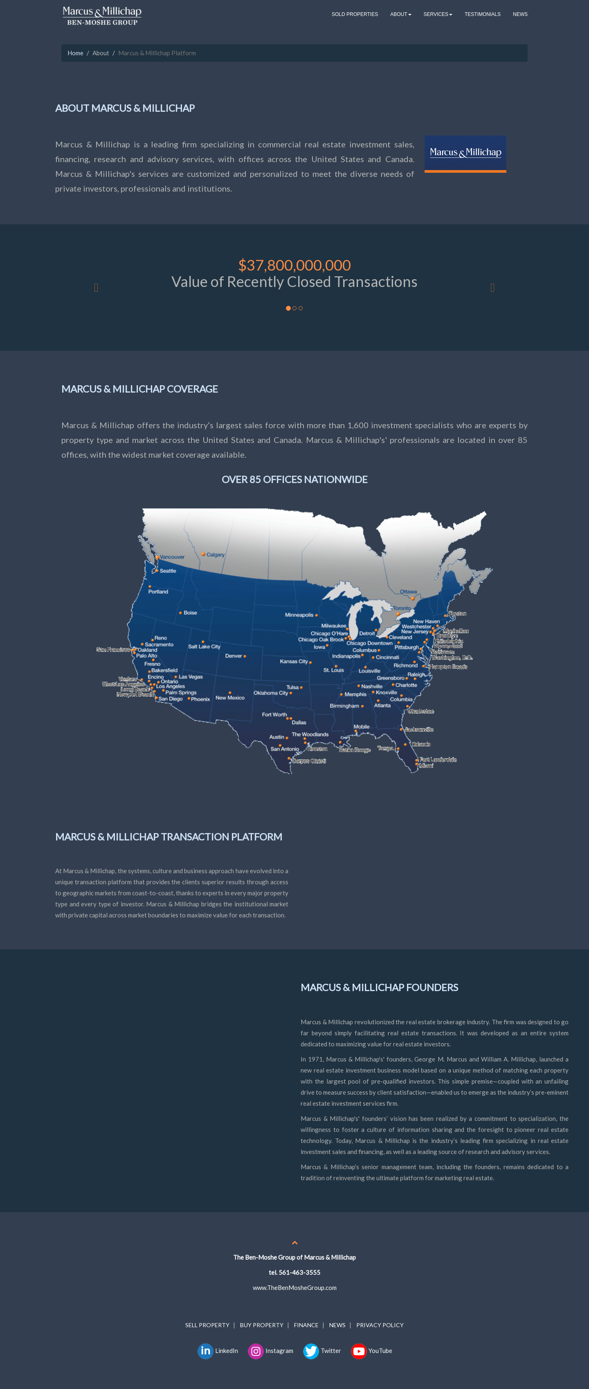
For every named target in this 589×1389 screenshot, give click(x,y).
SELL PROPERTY (207, 1324)
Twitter (322, 1348)
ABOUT (400, 14)
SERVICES (438, 14)
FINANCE (306, 1324)
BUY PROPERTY (261, 1324)
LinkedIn (217, 1350)
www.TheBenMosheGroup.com (295, 1287)
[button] (96, 287)
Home (75, 52)
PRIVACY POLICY (380, 1324)
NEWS (520, 14)
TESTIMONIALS (483, 14)
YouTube (371, 1348)
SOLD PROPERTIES (355, 14)
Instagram (270, 1350)
